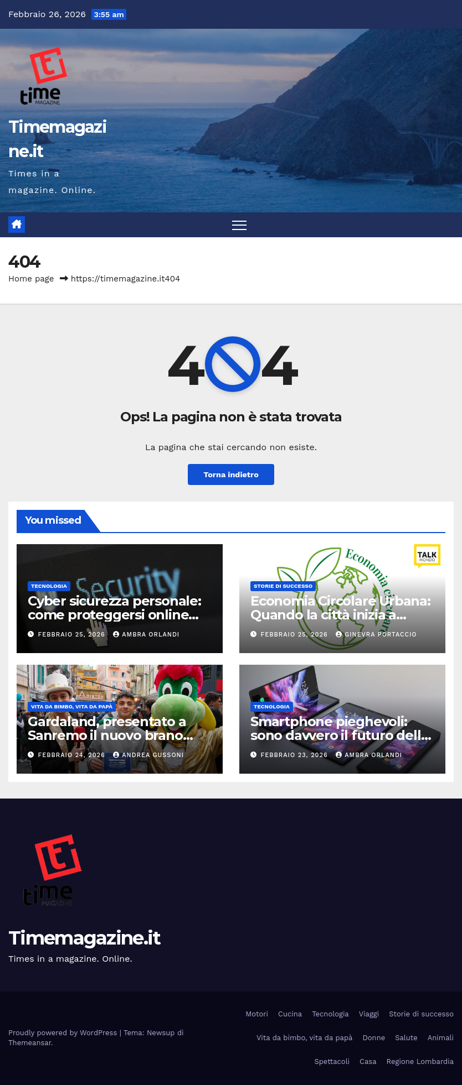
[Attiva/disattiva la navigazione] (239, 224)
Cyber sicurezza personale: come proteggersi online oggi (114, 615)
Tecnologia (49, 586)
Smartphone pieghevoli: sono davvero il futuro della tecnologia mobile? (339, 735)
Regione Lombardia (420, 1061)
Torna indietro (231, 474)
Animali (441, 1038)
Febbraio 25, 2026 (73, 634)
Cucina (290, 1014)
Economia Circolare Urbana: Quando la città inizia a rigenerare (340, 615)
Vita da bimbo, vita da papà (71, 706)
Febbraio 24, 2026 (73, 755)
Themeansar (29, 1043)
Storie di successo (283, 586)
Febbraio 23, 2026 (296, 755)
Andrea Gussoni (148, 755)
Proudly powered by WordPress (64, 1033)
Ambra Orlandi (146, 634)
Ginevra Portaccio (376, 634)
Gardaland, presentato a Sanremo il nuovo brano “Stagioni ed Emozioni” (107, 735)
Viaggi (369, 1014)
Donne (373, 1038)
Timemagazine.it (84, 938)
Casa (368, 1061)
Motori (256, 1014)
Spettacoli (332, 1061)
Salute (406, 1038)
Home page (31, 279)
